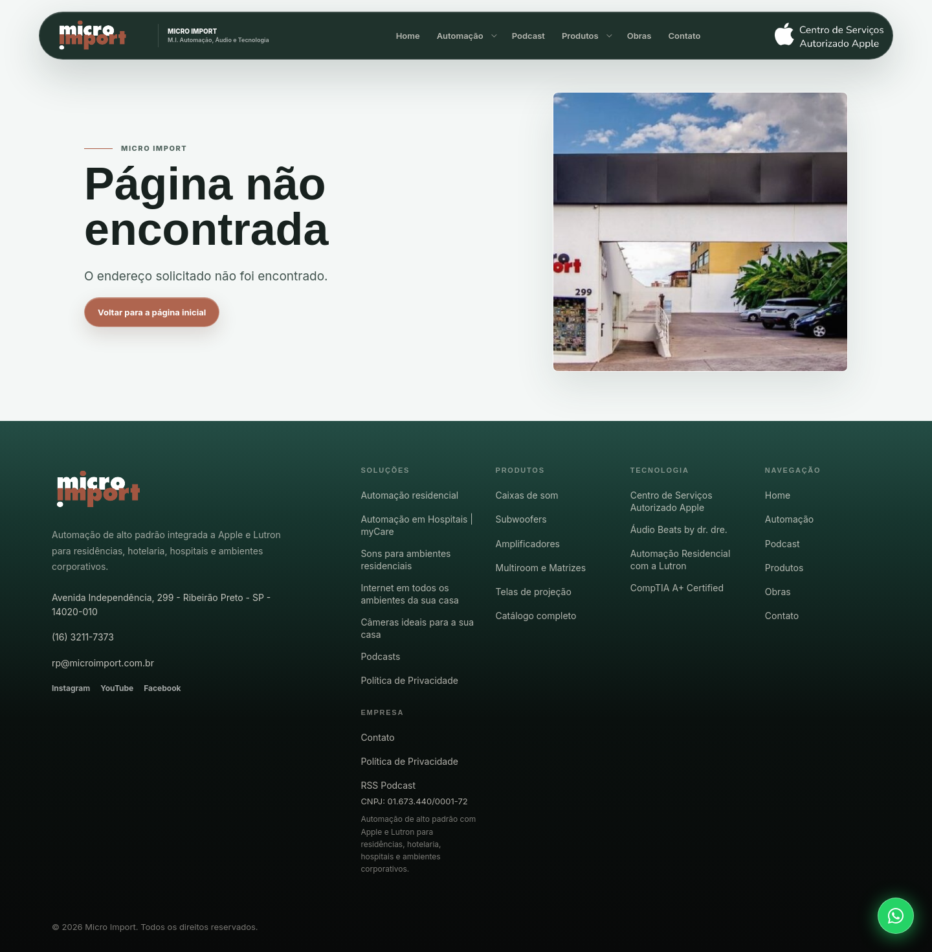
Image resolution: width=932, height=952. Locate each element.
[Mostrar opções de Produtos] (608, 35)
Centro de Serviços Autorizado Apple (671, 501)
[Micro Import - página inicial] (193, 35)
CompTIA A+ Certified (677, 587)
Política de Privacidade (409, 680)
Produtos (580, 35)
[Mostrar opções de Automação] (493, 35)
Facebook (162, 688)
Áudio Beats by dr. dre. (678, 529)
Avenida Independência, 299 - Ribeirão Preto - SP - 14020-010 (161, 604)
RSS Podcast (388, 785)
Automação (460, 35)
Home (408, 35)
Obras (639, 35)
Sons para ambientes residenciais (405, 559)
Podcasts (380, 656)
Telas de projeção (533, 591)
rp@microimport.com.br (103, 662)
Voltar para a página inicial (152, 312)
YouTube (116, 688)
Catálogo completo (536, 615)
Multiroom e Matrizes (541, 567)
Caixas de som (527, 495)
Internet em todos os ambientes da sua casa (410, 594)
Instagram (71, 688)
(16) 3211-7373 (83, 636)
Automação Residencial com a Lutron (680, 559)
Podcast (528, 35)
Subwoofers (521, 519)
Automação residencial (409, 495)
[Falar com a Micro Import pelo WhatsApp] (896, 916)
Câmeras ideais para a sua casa (417, 628)
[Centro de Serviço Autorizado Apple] (823, 36)
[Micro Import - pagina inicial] (99, 489)
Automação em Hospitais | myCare (417, 525)
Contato (684, 35)
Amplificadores (528, 543)
